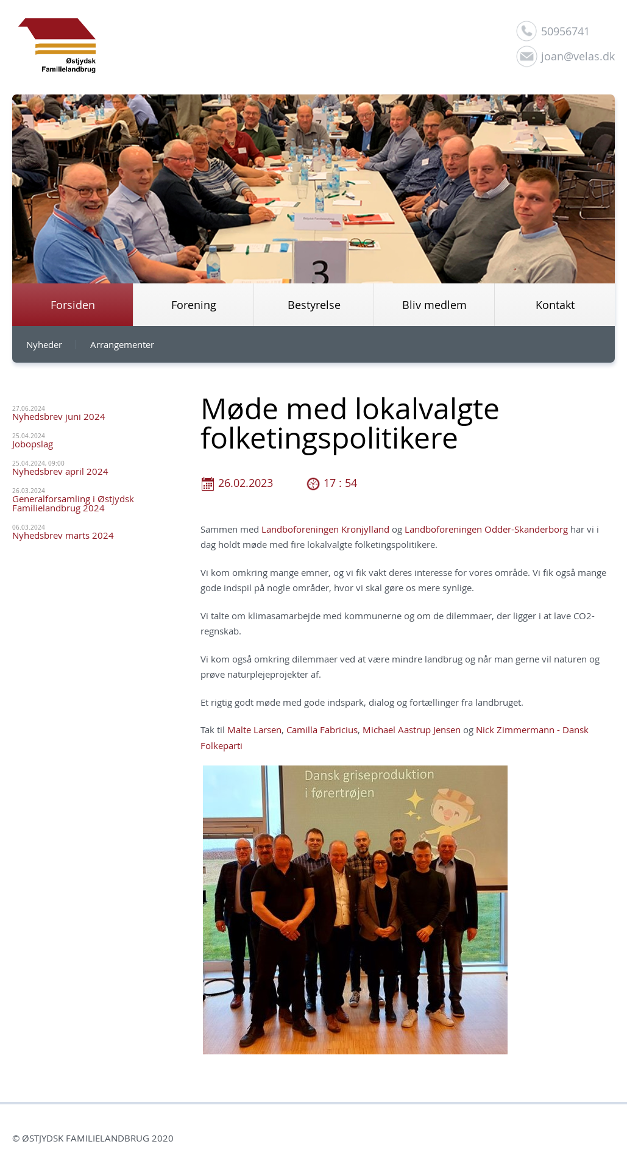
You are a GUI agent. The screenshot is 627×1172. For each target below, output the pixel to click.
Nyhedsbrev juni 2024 (58, 416)
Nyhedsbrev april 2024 (60, 471)
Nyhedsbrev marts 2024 (63, 535)
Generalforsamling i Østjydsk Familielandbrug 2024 (73, 503)
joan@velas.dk (578, 56)
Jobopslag (32, 444)
